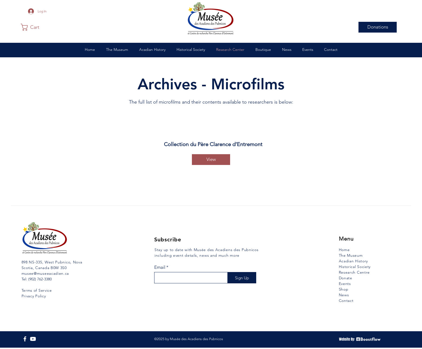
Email (159, 267)
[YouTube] (33, 339)
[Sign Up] (241, 277)
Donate (345, 278)
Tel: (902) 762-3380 (37, 279)
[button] (34, 27)
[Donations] (377, 27)
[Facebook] (25, 339)
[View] (211, 159)
